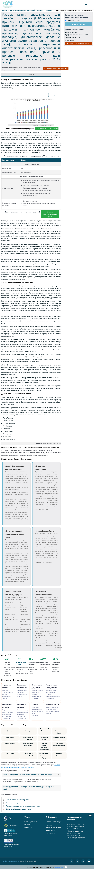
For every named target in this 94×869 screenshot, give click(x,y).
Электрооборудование (35, 10)
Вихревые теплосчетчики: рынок (17, 800)
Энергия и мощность (17, 10)
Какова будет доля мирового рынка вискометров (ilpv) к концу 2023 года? (32, 788)
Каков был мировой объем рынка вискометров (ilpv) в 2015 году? (32, 775)
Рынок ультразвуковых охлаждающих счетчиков (23, 806)
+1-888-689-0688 (77, 831)
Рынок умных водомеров (15, 803)
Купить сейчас (78, 24)
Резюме (31, 75)
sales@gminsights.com (78, 838)
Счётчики (49, 10)
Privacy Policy (58, 867)
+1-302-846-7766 (75, 833)
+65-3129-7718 (75, 835)
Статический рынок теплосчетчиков (18, 809)
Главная (5, 10)
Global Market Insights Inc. (11, 861)
